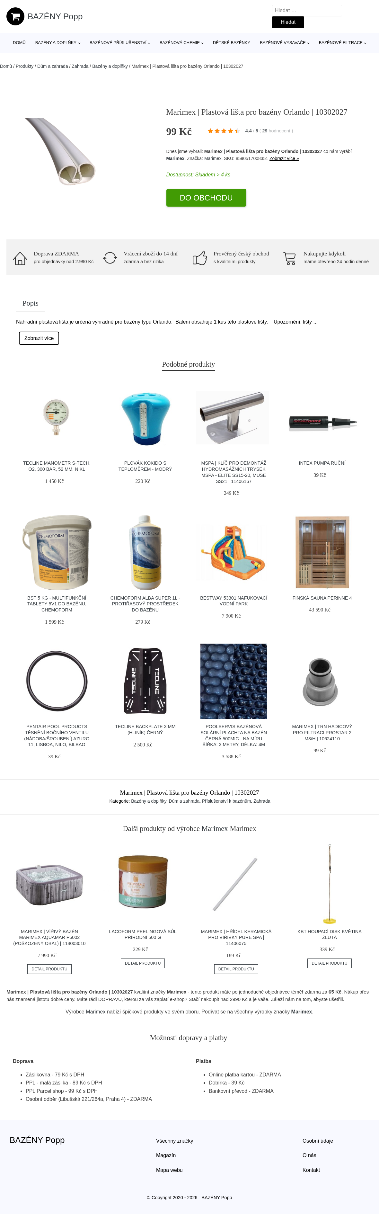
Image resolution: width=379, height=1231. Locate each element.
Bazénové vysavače (283, 42)
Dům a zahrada (52, 66)
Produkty (24, 66)
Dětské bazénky (231, 42)
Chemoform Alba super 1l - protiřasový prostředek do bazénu (145, 603)
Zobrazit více (39, 338)
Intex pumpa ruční (322, 463)
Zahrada (80, 66)
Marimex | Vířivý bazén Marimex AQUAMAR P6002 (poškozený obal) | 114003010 (49, 937)
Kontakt (311, 1170)
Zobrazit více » (284, 158)
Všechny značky (174, 1141)
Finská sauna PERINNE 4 (322, 598)
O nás (309, 1155)
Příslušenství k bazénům (226, 801)
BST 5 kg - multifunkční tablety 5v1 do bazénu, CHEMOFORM (56, 603)
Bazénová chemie (180, 42)
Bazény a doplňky (55, 42)
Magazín (166, 1155)
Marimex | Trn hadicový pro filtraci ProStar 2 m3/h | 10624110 (322, 732)
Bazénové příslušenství (118, 42)
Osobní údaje (318, 1141)
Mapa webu (169, 1170)
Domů (19, 42)
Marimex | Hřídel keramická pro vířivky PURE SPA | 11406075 (236, 937)
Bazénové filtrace (341, 42)
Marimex (175, 158)
